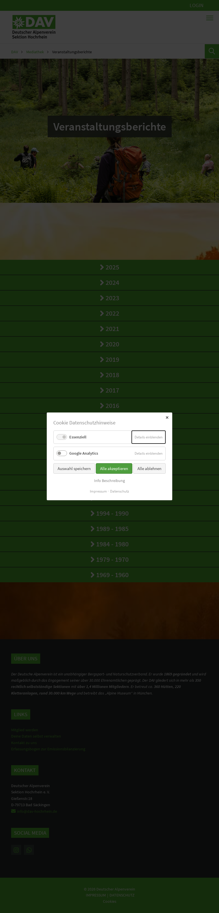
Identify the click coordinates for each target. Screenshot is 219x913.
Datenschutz (119, 491)
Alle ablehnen (149, 468)
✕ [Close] (167, 417)
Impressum (98, 491)
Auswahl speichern (74, 468)
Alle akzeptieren (114, 468)
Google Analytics (83, 453)
